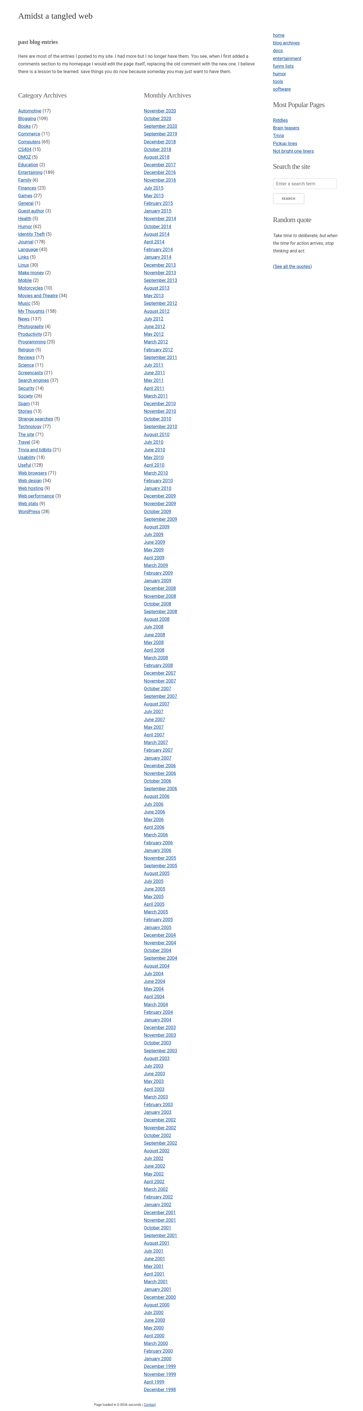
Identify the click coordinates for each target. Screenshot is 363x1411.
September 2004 (160, 958)
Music (24, 303)
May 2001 (154, 1266)
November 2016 (160, 180)
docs (278, 50)
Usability (26, 457)
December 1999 (160, 1366)
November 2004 (160, 942)
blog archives (286, 43)
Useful (24, 465)
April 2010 (154, 465)
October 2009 (157, 511)
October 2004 (157, 950)
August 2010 (156, 434)
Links (23, 257)
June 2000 (154, 1320)
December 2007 (160, 673)
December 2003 (160, 1027)
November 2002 (160, 1127)
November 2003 (160, 1035)
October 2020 (157, 118)
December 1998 (160, 1389)
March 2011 (156, 396)
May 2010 (154, 457)
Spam (24, 403)
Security (26, 388)
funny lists (283, 66)
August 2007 (156, 704)
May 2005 (154, 896)
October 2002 (157, 1135)
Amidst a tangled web (55, 15)
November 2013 (160, 272)
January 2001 (157, 1289)
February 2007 (158, 750)
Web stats (28, 503)
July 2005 (153, 881)
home (278, 35)
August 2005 (156, 873)
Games (25, 195)
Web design (30, 480)
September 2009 (160, 519)
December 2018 (160, 141)
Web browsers (32, 473)
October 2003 (157, 1043)
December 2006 (160, 765)
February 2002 (158, 1197)
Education (28, 164)
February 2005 (158, 919)
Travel (24, 442)
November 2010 (160, 411)
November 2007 (160, 681)
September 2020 (160, 126)
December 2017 (160, 164)
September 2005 (160, 865)
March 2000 (156, 1343)
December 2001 (160, 1212)
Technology (29, 426)
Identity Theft (31, 234)
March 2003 (156, 1097)
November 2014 (160, 218)
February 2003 (158, 1104)
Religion (26, 349)
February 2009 (158, 573)
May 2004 (154, 989)
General (25, 203)
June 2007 (154, 719)
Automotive (29, 111)
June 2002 (154, 1166)
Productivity (30, 334)
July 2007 (153, 711)
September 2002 (160, 1143)
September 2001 (160, 1235)
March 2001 (156, 1281)
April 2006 (154, 827)
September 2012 (160, 303)
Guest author (31, 211)
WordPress (29, 511)
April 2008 (154, 650)
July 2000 (153, 1312)
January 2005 (157, 927)
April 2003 (154, 1089)
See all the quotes (292, 266)
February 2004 (158, 1012)
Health (24, 218)
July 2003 (153, 1066)
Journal (25, 242)
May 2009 (154, 549)
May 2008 (154, 642)
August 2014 (156, 234)
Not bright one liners (293, 151)
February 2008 (158, 665)
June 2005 (154, 889)
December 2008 (160, 588)
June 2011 (154, 372)
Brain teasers (286, 128)
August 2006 (156, 796)
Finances (27, 188)
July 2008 (153, 627)
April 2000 (154, 1335)
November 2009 (160, 503)
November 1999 (160, 1374)
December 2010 (160, 403)
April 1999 (154, 1382)
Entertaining (30, 172)
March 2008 (156, 657)
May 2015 (154, 195)
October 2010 (157, 419)
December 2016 (160, 172)
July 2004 (153, 973)
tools (278, 81)
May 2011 (154, 380)
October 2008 (157, 604)
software (282, 89)
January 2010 (157, 488)
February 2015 (158, 203)
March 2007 (156, 742)
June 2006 (154, 812)
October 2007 (157, 688)
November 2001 (160, 1220)
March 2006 (156, 835)
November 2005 (160, 858)
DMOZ (24, 157)
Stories (25, 411)
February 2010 (158, 480)
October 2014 (157, 226)
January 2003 (157, 1112)
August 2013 (156, 288)
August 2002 (156, 1150)
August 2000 (156, 1305)
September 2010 (160, 426)
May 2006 (154, 819)
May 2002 (154, 1174)
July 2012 (153, 319)
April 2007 (154, 735)
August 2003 (156, 1058)
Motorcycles (30, 288)
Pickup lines (285, 143)
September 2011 (160, 357)
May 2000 (154, 1328)
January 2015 (157, 211)
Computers (29, 141)
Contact (150, 1405)
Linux (23, 265)
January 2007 (157, 758)
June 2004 (154, 981)
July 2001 (153, 1251)
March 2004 (156, 1004)
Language (28, 249)
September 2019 (160, 134)
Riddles (280, 120)
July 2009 (153, 534)
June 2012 (154, 326)
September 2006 (160, 788)
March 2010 (156, 473)
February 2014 (158, 249)
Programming (32, 342)
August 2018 (156, 157)
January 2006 (157, 850)
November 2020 (160, 111)
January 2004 (157, 1020)
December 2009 (160, 496)
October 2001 (157, 1228)
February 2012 (158, 349)
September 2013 (160, 280)
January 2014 (157, 257)
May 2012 (154, 334)
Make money (31, 272)
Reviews (26, 357)
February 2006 (158, 842)
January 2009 (157, 580)
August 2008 (156, 619)
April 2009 (154, 557)
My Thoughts (31, 311)
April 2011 (154, 388)
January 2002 (157, 1204)
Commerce (29, 134)
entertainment (287, 58)
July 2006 (153, 804)
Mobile (25, 280)
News (23, 319)
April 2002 (154, 1181)
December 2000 (160, 1297)
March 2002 (156, 1189)
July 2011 (153, 365)
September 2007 (160, 696)
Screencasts (30, 372)
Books (24, 126)
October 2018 (157, 149)
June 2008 (154, 635)
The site (26, 434)
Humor (25, 226)
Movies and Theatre (38, 295)
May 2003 (154, 1081)
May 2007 (154, 727)
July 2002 (153, 1158)
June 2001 (154, 1258)
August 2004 (156, 966)
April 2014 (154, 242)
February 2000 (158, 1351)
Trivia (278, 135)
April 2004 (154, 996)
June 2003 (154, 1073)
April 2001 (154, 1274)
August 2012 (156, 311)
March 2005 (156, 912)
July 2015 (153, 188)
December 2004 (160, 935)
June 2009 (154, 542)
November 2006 (160, 773)
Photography (31, 326)
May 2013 (154, 295)
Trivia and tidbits (35, 449)
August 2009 (156, 527)
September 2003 (160, 1050)
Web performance (36, 496)
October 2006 (157, 781)
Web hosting (30, 488)
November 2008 (160, 596)
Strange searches (35, 419)
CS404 (24, 149)
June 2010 (154, 449)
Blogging (27, 118)
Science (26, 365)
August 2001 (156, 1243)
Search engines (33, 380)
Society (25, 396)
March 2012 (156, 342)
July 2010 (153, 442)
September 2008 (160, 611)
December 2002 (160, 1120)
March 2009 (156, 565)
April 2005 (154, 904)
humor (279, 73)
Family (24, 180)
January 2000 (157, 1358)
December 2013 (160, 265)
